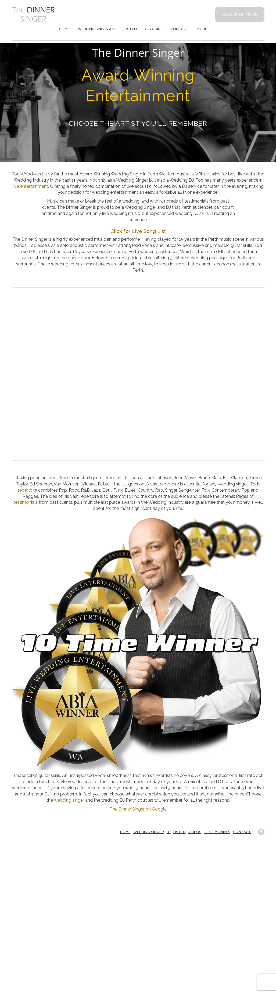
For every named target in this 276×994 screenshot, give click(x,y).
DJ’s (32, 251)
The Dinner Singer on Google (138, 809)
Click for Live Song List (138, 231)
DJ (169, 832)
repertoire (27, 490)
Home (64, 29)
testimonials (25, 502)
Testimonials (217, 832)
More (202, 29)
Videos (194, 832)
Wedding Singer (148, 832)
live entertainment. (30, 186)
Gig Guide (154, 29)
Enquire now (240, 14)
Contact (180, 29)
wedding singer (69, 800)
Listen (130, 29)
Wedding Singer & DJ (97, 29)
